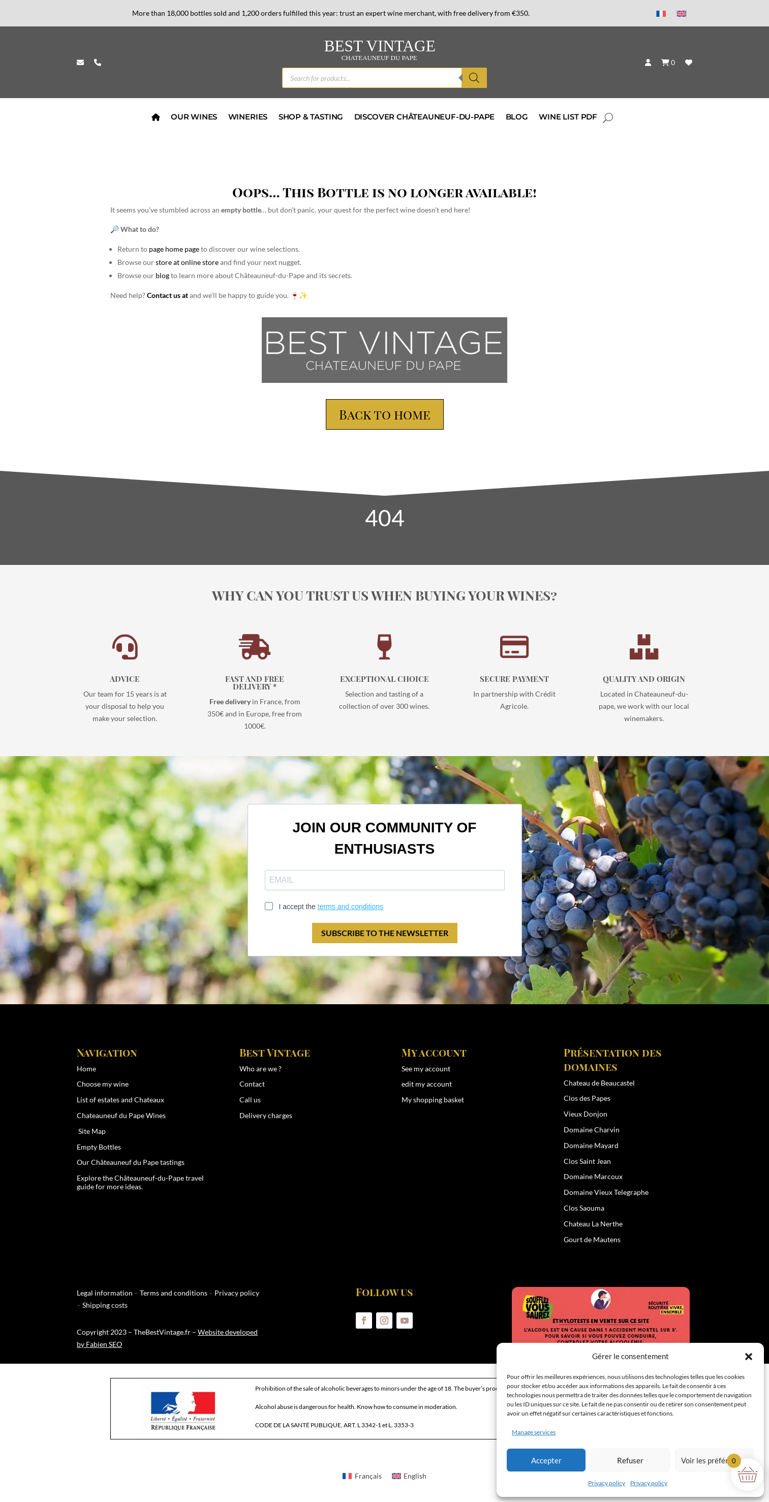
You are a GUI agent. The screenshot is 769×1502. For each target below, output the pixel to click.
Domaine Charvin (592, 1129)
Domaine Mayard (591, 1145)
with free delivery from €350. (484, 13)
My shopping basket (433, 1099)
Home (86, 1068)
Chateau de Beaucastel (599, 1082)
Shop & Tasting (310, 118)
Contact (252, 1083)
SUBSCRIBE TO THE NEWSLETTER (384, 933)
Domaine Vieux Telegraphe (606, 1192)
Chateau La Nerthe (593, 1223)
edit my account (427, 1083)
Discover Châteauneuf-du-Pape (424, 118)
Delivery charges (265, 1115)
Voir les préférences (714, 1460)
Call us (250, 1099)
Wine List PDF (568, 118)
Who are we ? (260, 1068)
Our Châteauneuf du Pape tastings (130, 1162)
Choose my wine (103, 1083)
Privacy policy (606, 1483)
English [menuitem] (415, 1475)
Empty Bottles (99, 1147)
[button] (749, 1356)
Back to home (384, 414)
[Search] (474, 78)
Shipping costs (105, 1305)
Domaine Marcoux (593, 1176)
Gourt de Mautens (592, 1239)
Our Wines (194, 118)
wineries (247, 118)
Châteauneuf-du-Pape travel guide (140, 1182)
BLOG (516, 118)
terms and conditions (350, 907)
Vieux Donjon (585, 1113)
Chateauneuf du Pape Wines (121, 1115)
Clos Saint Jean (587, 1161)
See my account (426, 1068)
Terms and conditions (173, 1292)
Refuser (630, 1460)
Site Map (92, 1131)
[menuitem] (661, 13)
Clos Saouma (584, 1208)
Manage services (534, 1432)
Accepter (546, 1460)
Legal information (105, 1292)
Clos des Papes (587, 1098)
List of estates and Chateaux (120, 1099)
